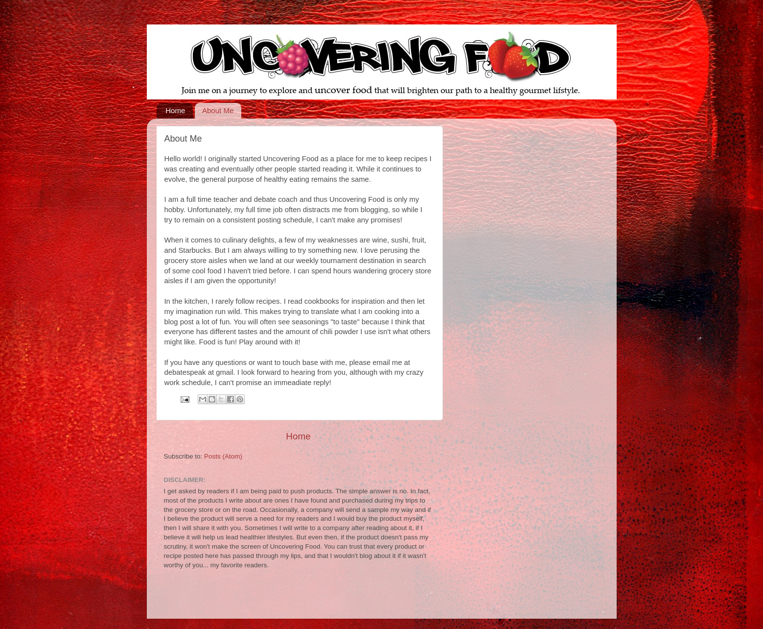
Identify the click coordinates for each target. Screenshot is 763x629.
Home (175, 110)
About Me (217, 110)
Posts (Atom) (223, 456)
